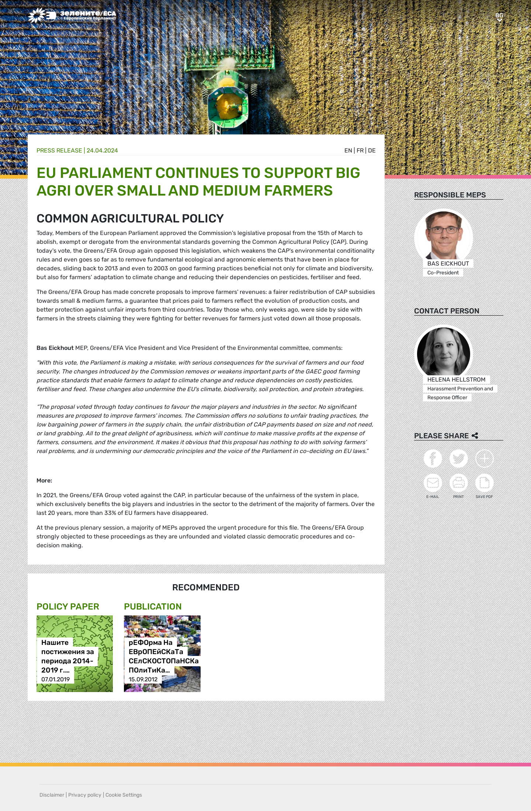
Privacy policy (84, 795)
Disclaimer (51, 795)
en (348, 150)
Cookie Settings (123, 795)
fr (360, 150)
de (372, 150)
